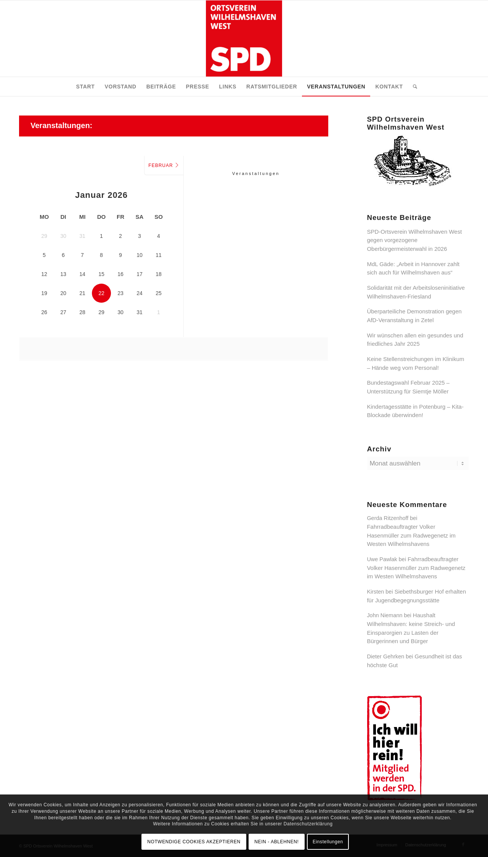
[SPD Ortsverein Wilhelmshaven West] (244, 38)
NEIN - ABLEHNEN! (276, 841)
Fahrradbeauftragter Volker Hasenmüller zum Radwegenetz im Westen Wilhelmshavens (411, 535)
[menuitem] (85, 86)
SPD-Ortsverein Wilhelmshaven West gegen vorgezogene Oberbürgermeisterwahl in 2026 (414, 240)
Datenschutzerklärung (308, 824)
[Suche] (412, 86)
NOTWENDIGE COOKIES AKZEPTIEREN (194, 841)
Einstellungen (328, 841)
